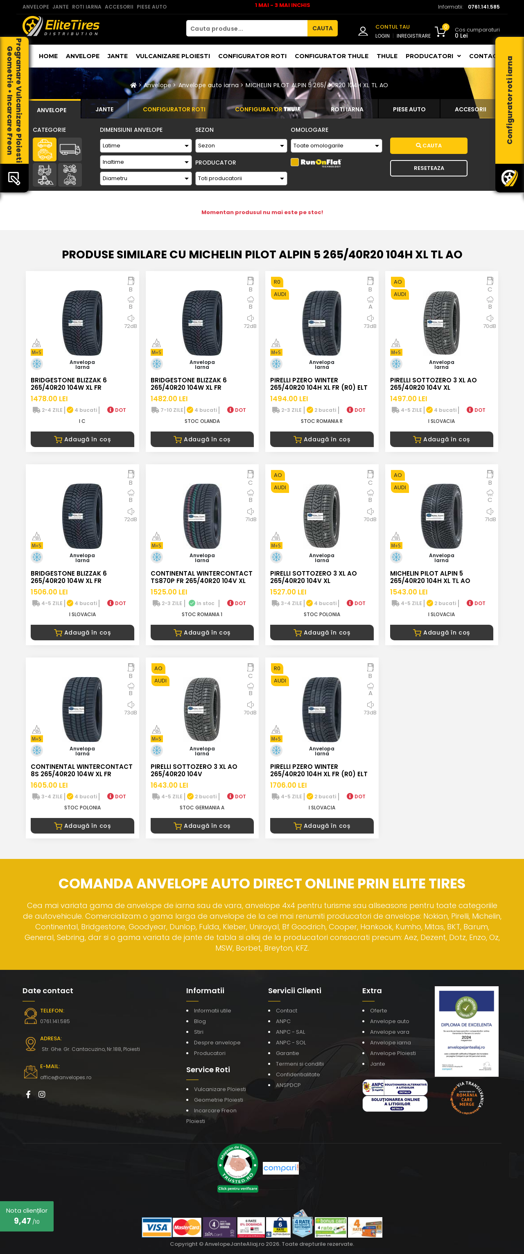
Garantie (287, 1053)
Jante (118, 56)
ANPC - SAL (290, 1032)
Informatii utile (212, 1010)
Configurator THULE (331, 56)
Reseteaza (429, 168)
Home (48, 56)
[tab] (52, 109)
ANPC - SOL (291, 1042)
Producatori (210, 1053)
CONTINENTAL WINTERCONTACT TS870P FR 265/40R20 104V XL (202, 577)
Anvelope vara (389, 1032)
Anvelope (82, 56)
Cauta (429, 145)
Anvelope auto (389, 1021)
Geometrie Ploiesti (218, 1100)
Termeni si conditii (300, 1064)
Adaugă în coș (82, 439)
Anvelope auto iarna (208, 85)
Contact (485, 56)
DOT (116, 410)
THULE (387, 56)
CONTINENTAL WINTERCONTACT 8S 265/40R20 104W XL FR (82, 770)
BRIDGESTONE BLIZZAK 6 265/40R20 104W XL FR (69, 384)
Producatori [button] (433, 56)
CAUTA (322, 28)
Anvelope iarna (390, 1042)
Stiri (198, 1032)
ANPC (283, 1021)
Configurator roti (252, 56)
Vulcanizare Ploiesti (173, 56)
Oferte (378, 1010)
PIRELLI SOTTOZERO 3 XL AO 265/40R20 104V (194, 770)
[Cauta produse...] (246, 28)
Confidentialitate (298, 1074)
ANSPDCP (288, 1085)
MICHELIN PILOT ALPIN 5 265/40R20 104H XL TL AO (317, 85)
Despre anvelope (217, 1042)
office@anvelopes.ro (65, 1077)
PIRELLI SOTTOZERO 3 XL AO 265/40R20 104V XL (433, 384)
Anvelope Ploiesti (393, 1053)
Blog (200, 1021)
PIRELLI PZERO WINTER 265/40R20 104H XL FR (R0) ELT (319, 384)
